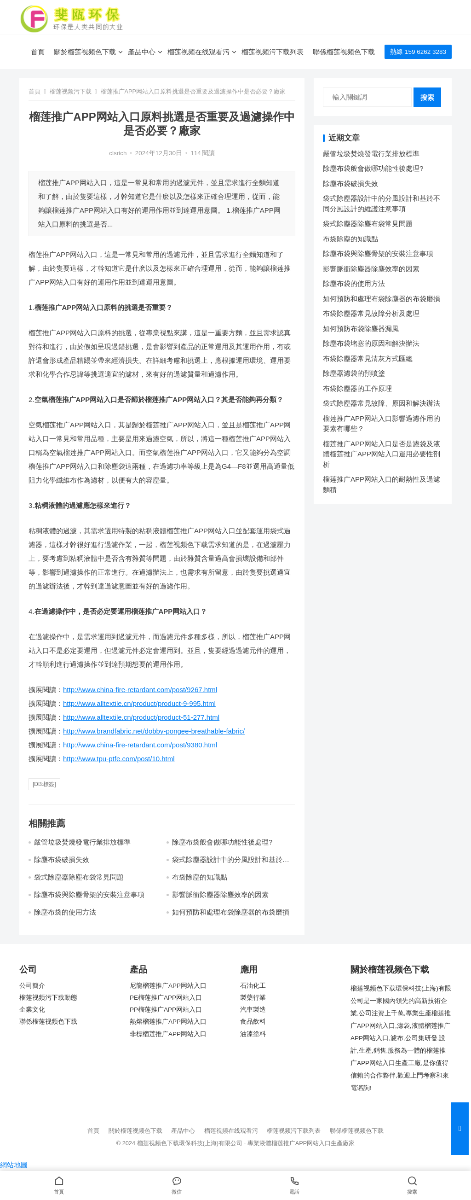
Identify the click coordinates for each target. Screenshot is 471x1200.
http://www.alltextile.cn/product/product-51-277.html (141, 717)
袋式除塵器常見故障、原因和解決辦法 (381, 403)
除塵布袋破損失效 (61, 859)
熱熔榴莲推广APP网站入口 (168, 1021)
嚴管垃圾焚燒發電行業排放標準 (82, 842)
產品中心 (141, 52)
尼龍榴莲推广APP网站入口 (168, 985)
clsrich (117, 153)
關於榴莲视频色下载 (85, 52)
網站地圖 (14, 1165)
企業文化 (32, 1009)
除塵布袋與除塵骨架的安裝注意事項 (89, 894)
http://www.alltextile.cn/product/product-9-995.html (139, 703)
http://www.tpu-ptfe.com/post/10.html (119, 759)
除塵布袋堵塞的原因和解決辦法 (371, 343)
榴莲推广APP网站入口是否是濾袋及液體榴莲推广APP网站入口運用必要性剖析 (381, 454)
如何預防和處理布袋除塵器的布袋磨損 (230, 912)
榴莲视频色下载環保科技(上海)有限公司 (190, 1143)
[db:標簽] (44, 784)
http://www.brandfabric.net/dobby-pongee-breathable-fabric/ (154, 731)
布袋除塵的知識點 (199, 877)
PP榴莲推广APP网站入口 (166, 1009)
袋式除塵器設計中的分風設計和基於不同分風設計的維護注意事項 (230, 864)
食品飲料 (253, 1021)
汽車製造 (253, 1009)
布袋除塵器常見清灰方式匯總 (368, 358)
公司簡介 (32, 985)
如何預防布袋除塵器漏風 (361, 328)
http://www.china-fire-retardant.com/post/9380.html (140, 745)
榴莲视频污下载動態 (48, 997)
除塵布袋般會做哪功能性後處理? (222, 842)
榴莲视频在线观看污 (198, 52)
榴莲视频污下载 (71, 91)
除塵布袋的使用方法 (65, 912)
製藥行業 (253, 997)
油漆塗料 (253, 1034)
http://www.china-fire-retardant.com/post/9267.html (140, 689)
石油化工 (253, 985)
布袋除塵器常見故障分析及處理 (371, 313)
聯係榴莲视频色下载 (344, 52)
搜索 (427, 97)
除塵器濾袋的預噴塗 (354, 373)
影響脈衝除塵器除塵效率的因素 (220, 894)
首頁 (38, 52)
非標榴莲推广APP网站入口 (168, 1034)
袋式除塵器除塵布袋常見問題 (79, 877)
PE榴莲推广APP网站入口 (166, 997)
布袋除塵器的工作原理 (357, 388)
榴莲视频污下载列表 (272, 52)
